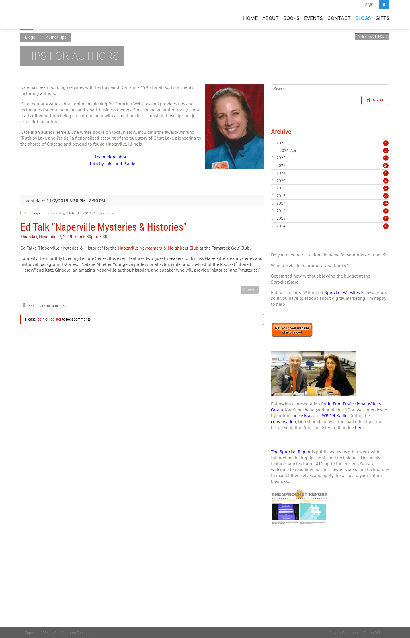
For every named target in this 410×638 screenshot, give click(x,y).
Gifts (383, 18)
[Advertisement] (330, 587)
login (40, 319)
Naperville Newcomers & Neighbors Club (158, 248)
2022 (281, 165)
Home (250, 18)
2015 (281, 218)
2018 (281, 195)
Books (291, 18)
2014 (281, 226)
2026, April (334, 150)
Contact (339, 18)
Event (114, 213)
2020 (281, 180)
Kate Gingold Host (37, 213)
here (359, 427)
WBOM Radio (335, 415)
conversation (283, 421)
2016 (281, 210)
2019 (281, 188)
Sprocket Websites (342, 292)
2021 (281, 173)
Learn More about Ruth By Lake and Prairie (112, 160)
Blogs (363, 18)
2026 (281, 143)
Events (313, 18)
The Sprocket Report (291, 451)
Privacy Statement (344, 633)
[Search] (330, 88)
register (55, 319)
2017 (281, 203)
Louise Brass (302, 415)
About (270, 18)
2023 (281, 157)
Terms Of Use (374, 633)
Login (368, 4)
